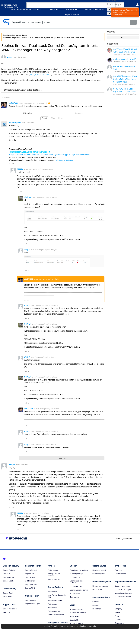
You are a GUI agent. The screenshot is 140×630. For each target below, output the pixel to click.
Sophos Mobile (8, 581)
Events (117, 612)
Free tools (6, 612)
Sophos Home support (123, 586)
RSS (123, 37)
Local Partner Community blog (57, 596)
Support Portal (72, 14)
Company (118, 609)
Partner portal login (54, 611)
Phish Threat (7, 597)
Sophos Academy (76, 623)
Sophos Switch (30, 577)
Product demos (120, 574)
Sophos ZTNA (30, 574)
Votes (53, 118)
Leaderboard (97, 589)
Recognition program (100, 586)
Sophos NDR (30, 588)
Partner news (52, 604)
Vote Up (10, 163)
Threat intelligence (76, 609)
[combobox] (71, 5)
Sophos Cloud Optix (32, 604)
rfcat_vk (27, 197)
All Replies (27, 113)
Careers (118, 619)
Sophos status (75, 593)
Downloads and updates (79, 570)
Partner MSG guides (55, 600)
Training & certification (56, 615)
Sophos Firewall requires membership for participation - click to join (70, 626)
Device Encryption (9, 577)
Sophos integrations (10, 609)
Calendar (95, 605)
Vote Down (13, 163)
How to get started (99, 570)
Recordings (96, 609)
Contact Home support (123, 589)
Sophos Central (31, 600)
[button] (120, 5)
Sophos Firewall (31, 570)
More (52, 22)
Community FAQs (98, 574)
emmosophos (15, 122)
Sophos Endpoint (9, 570)
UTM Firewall (30, 581)
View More (62, 458)
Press (117, 616)
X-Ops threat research (78, 613)
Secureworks (119, 623)
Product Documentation (42, 154)
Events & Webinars (94, 9)
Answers (78, 113)
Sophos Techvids (76, 586)
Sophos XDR (7, 574)
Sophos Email (8, 593)
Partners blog (52, 591)
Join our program (54, 579)
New (132, 22)
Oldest (44, 118)
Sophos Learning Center (79, 590)
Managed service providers (54, 575)
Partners (70, 9)
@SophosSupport (62, 154)
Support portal (75, 577)
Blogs (52, 9)
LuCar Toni (13, 103)
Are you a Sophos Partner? (20, 154)
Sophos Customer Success (76, 582)
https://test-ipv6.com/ (39, 74)
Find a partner (53, 570)
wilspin (10, 57)
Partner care (52, 607)
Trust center (74, 616)
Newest (61, 118)
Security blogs (75, 620)
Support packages (76, 574)
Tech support (74, 597)
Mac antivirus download (123, 593)
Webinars (95, 602)
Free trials (118, 570)
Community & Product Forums (24, 9)
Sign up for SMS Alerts (81, 154)
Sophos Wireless (31, 584)
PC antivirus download (123, 597)
